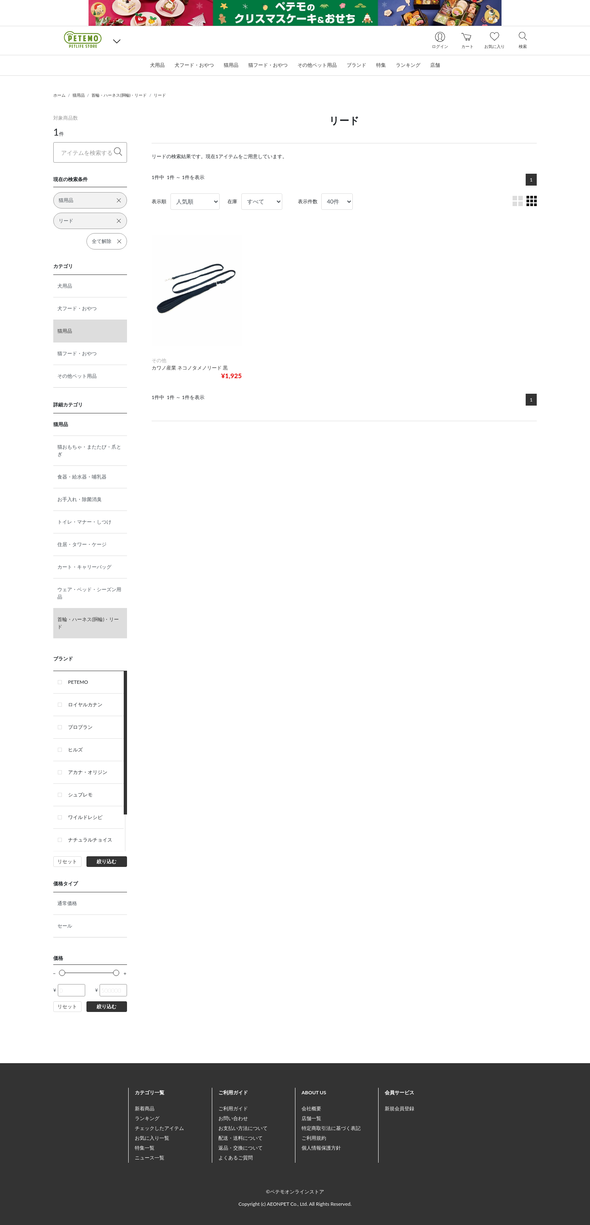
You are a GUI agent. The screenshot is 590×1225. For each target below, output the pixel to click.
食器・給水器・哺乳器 (82, 477)
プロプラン (80, 727)
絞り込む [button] (106, 861)
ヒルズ (75, 749)
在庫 (232, 201)
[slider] (62, 973)
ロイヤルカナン (85, 704)
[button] (116, 41)
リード (160, 95)
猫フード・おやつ (77, 353)
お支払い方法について (243, 1128)
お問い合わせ (233, 1118)
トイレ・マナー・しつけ (84, 522)
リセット (67, 861)
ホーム (59, 95)
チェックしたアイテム (159, 1128)
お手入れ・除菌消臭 (79, 499)
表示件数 (308, 201)
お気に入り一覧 (152, 1138)
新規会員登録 (399, 1108)
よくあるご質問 (235, 1158)
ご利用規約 (314, 1138)
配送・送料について (240, 1138)
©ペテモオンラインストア (295, 1192)
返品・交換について (240, 1148)
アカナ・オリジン (87, 772)
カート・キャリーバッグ (84, 567)
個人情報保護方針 (321, 1148)
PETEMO (78, 682)
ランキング (147, 1118)
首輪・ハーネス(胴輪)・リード (119, 95)
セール (64, 926)
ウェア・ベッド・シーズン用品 (89, 593)
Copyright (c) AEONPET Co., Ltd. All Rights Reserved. (295, 1204)
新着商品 (144, 1108)
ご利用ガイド (233, 1108)
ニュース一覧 (149, 1158)
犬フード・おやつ (77, 308)
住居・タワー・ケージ (82, 544)
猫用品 (79, 95)
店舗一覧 (311, 1118)
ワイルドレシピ (85, 817)
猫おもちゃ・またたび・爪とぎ (89, 450)
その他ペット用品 (77, 376)
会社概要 (311, 1108)
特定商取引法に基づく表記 (331, 1128)
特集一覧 (144, 1148)
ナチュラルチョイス (90, 840)
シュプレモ (80, 795)
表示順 (159, 201)
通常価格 (67, 903)
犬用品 (64, 286)
